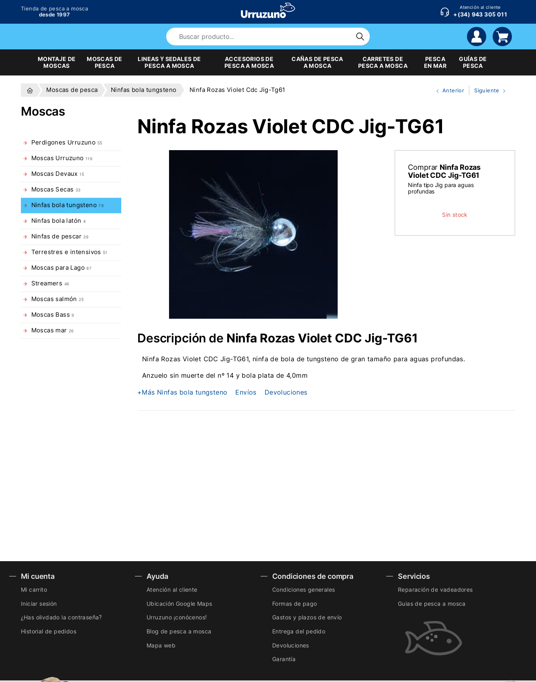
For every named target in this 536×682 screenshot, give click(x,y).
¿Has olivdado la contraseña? (61, 617)
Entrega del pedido (298, 631)
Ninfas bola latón (58, 220)
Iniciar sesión (39, 603)
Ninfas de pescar (60, 236)
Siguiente (488, 90)
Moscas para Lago (61, 267)
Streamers (50, 283)
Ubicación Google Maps (179, 603)
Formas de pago (294, 603)
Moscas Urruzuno (62, 158)
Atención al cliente (172, 589)
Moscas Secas (56, 189)
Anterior (447, 90)
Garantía (284, 659)
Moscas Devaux (57, 173)
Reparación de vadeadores (435, 589)
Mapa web (161, 645)
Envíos (245, 392)
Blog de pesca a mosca (179, 631)
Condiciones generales (303, 589)
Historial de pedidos (48, 631)
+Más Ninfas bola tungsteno (182, 392)
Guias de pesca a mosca (432, 603)
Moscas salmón (57, 299)
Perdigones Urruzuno (66, 142)
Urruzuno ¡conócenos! (177, 617)
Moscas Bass (52, 314)
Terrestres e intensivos (69, 252)
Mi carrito (34, 589)
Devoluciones (286, 392)
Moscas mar (52, 330)
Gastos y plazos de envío (307, 617)
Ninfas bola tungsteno (67, 205)
